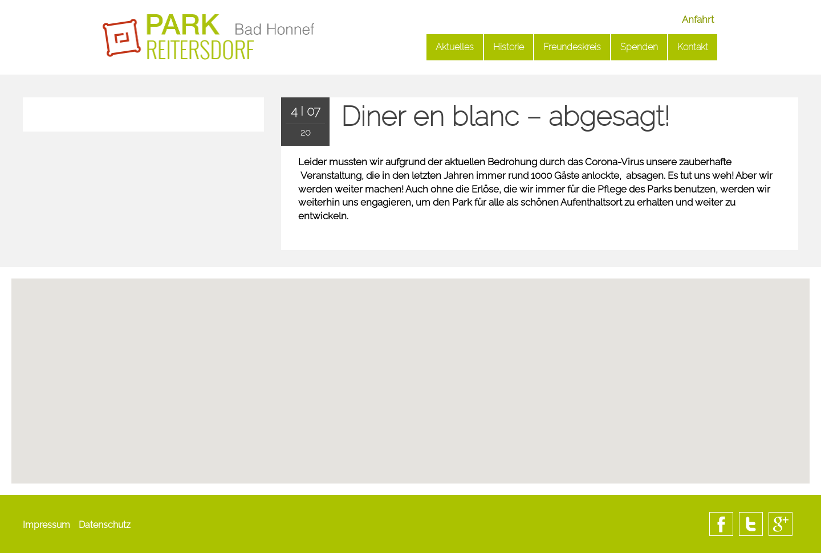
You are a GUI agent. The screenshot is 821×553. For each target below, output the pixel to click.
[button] (410, 424)
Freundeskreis (572, 47)
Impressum (46, 524)
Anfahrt (698, 19)
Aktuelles (455, 47)
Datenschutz (105, 524)
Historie (508, 47)
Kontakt (692, 47)
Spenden (639, 47)
